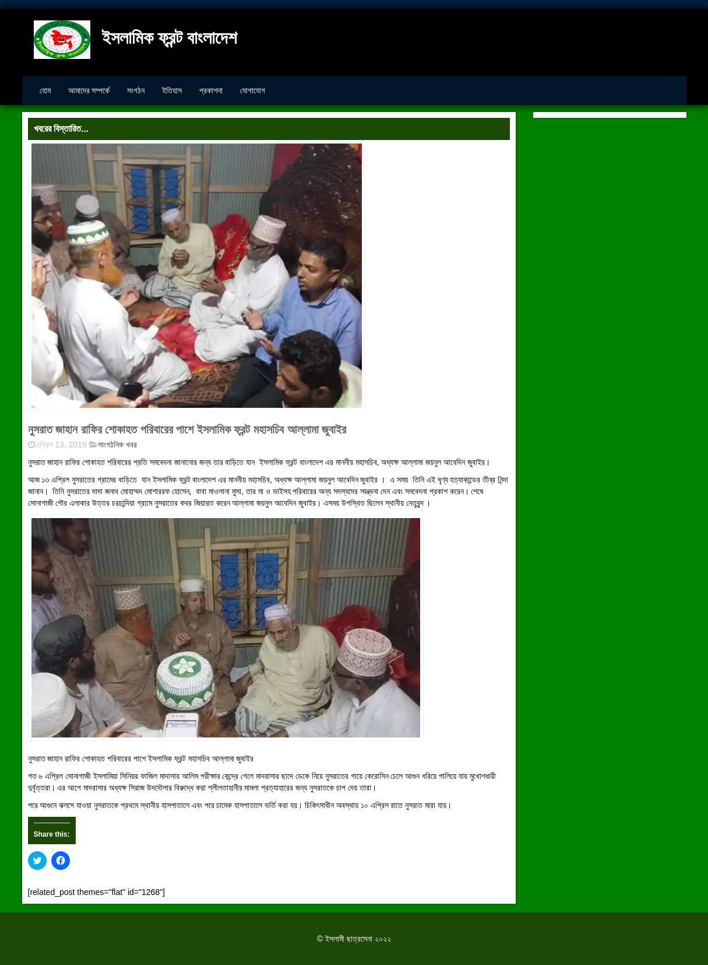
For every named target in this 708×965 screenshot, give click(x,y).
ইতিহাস (172, 90)
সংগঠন (136, 90)
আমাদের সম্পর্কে (89, 90)
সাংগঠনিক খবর (117, 444)
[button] (196, 276)
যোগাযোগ (252, 90)
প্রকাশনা (211, 90)
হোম (45, 90)
